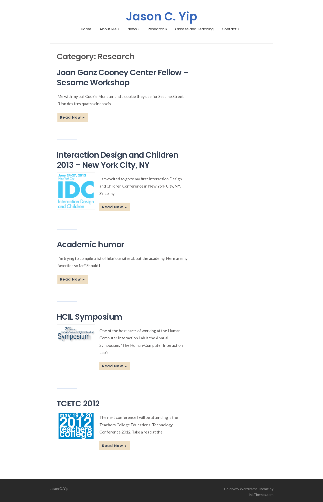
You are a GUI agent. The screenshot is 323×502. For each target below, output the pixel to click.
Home (86, 29)
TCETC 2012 (78, 403)
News (133, 29)
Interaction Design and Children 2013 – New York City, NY (118, 159)
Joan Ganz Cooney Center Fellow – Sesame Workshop (123, 77)
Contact (230, 29)
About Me (109, 29)
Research (157, 29)
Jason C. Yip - (60, 488)
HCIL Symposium (89, 316)
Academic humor (90, 244)
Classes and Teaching (194, 29)
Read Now (73, 117)
